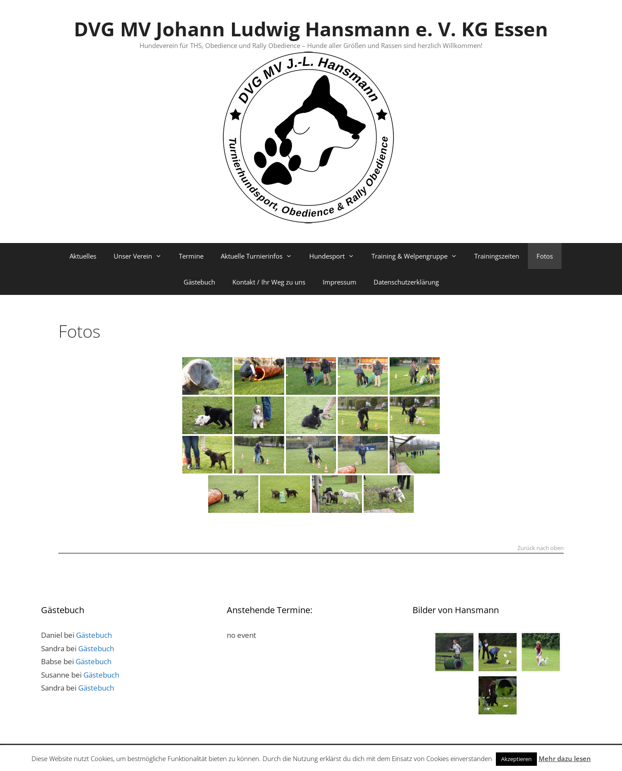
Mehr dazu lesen (565, 758)
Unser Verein (142, 256)
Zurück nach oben (540, 548)
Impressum (339, 282)
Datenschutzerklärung (406, 282)
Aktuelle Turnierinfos (261, 256)
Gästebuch (199, 282)
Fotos (544, 256)
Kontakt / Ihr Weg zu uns (268, 282)
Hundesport (336, 256)
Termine (191, 256)
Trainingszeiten (496, 256)
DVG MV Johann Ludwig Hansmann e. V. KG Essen (311, 29)
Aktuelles (83, 256)
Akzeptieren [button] (516, 759)
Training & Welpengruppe (418, 256)
